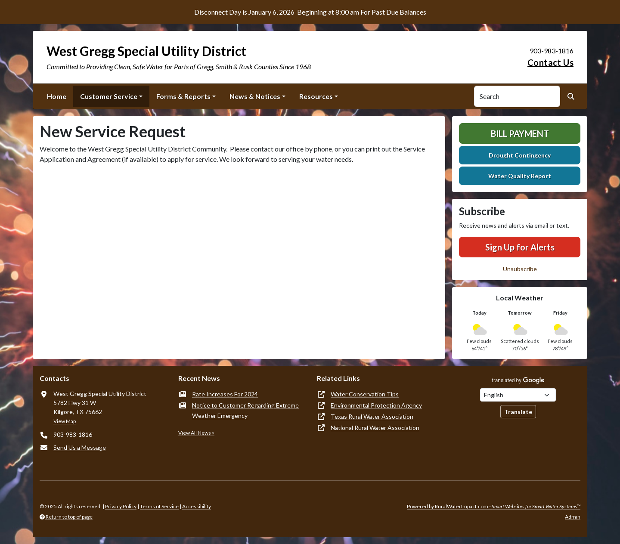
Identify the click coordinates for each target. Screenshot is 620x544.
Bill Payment (520, 133)
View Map (64, 421)
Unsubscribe (520, 268)
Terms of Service (159, 506)
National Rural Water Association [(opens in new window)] (375, 427)
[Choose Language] (518, 395)
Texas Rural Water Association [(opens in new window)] (372, 416)
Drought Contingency (520, 155)
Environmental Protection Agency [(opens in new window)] (376, 405)
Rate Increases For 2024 (225, 394)
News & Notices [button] (254, 96)
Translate (518, 411)
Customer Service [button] (108, 96)
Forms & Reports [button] (183, 96)
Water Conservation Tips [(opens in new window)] (365, 394)
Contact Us (550, 62)
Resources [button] (316, 96)
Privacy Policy (120, 506)
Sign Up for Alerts (520, 247)
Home (56, 96)
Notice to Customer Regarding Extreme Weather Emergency (245, 410)
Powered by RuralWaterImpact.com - (493, 506)
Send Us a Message (79, 447)
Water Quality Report (519, 175)
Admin (572, 516)
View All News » (196, 433)
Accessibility (196, 506)
